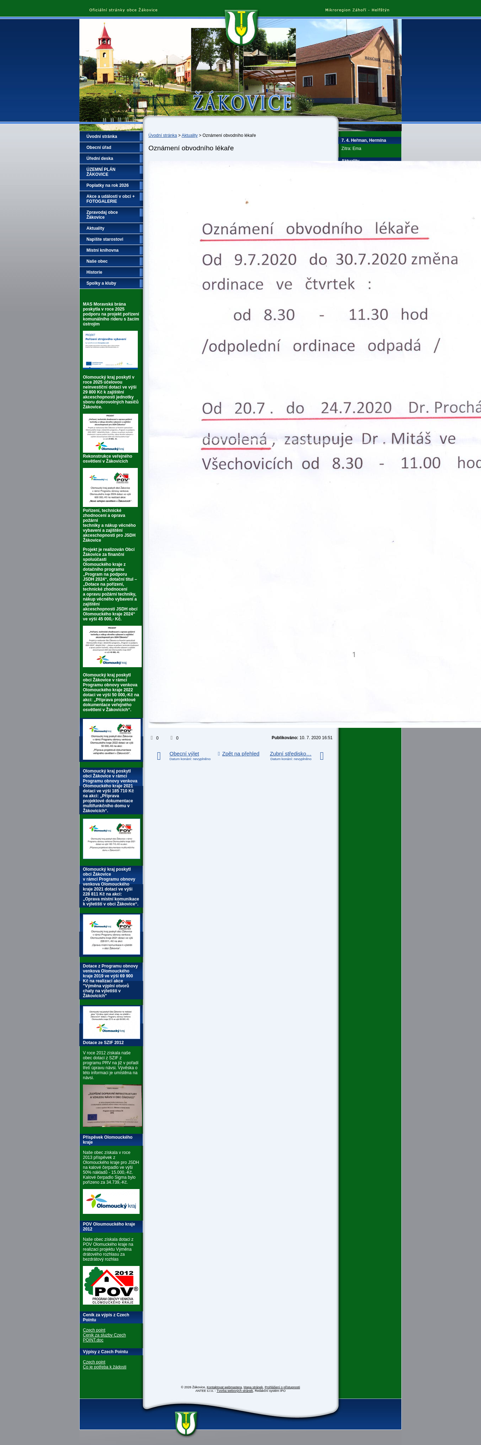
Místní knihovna (102, 250)
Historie (94, 272)
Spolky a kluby (101, 283)
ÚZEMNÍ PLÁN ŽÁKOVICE (100, 172)
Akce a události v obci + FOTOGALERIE (110, 199)
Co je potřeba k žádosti (104, 1367)
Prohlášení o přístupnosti (282, 1387)
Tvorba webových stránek (235, 1391)
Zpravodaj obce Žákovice (102, 215)
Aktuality (190, 135)
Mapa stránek (253, 1387)
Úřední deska (99, 158)
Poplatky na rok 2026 (107, 185)
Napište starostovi (104, 239)
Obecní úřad (98, 147)
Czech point (94, 1330)
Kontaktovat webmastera (224, 1387)
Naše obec (97, 261)
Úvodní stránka (162, 135)
